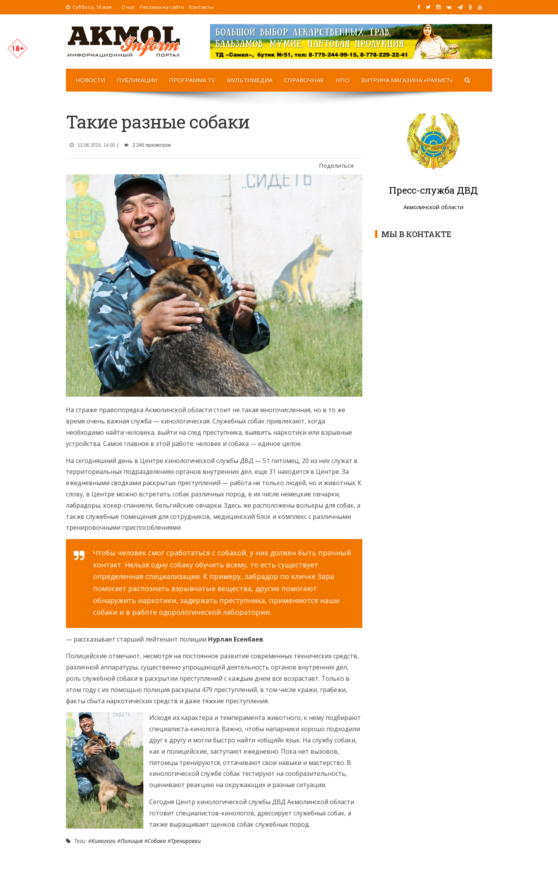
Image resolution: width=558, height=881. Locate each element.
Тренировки (186, 841)
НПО (343, 80)
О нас (128, 6)
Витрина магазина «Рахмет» (407, 80)
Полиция (132, 841)
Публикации (137, 80)
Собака (157, 841)
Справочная (304, 80)
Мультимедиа (249, 80)
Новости (90, 80)
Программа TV (192, 80)
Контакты (201, 6)
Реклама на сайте (162, 6)
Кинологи (103, 841)
